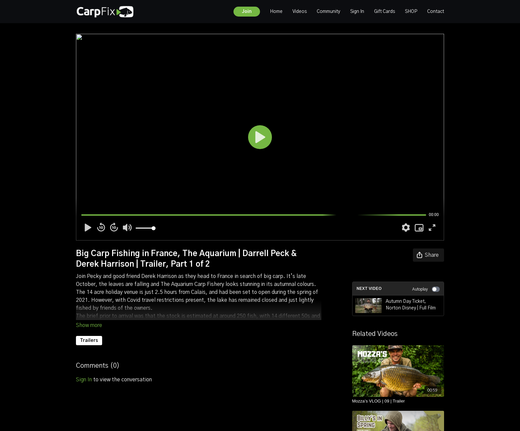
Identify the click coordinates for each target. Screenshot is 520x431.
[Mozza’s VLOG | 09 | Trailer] (398, 401)
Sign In (357, 11)
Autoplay (426, 289)
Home (276, 11)
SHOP (411, 11)
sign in (84, 379)
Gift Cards (384, 11)
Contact (435, 11)
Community (328, 11)
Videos (299, 11)
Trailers (89, 340)
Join (247, 11)
